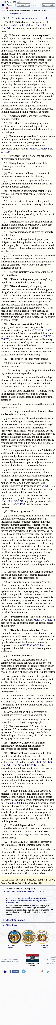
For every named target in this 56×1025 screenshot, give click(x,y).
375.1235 (37, 762)
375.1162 (44, 148)
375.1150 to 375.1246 (12, 501)
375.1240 (6, 765)
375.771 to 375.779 (43, 330)
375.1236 (48, 762)
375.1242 (16, 765)
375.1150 (49, 485)
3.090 (32, 905)
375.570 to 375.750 (20, 25)
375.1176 (13, 762)
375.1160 (33, 148)
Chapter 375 (15, 14)
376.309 (15, 802)
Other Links (11, 925)
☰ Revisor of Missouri (11, 2)
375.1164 (5, 151)
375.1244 (31, 765)
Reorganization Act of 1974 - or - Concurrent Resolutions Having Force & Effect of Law (26, 900)
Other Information (15, 920)
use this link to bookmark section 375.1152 (24, 891)
